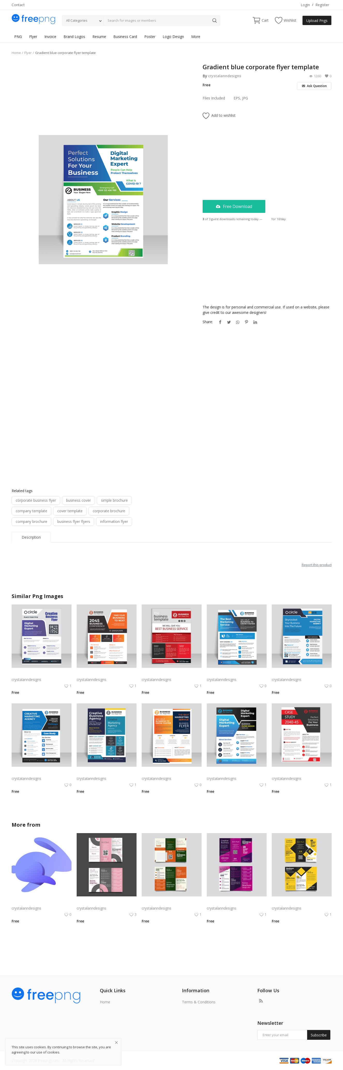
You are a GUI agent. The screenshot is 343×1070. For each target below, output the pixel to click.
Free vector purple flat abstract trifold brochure (237, 902)
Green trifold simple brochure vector (172, 902)
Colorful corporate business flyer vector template (172, 673)
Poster (149, 36)
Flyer (33, 36)
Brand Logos (74, 36)
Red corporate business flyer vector (301, 772)
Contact (18, 4)
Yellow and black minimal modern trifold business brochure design (302, 902)
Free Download (234, 206)
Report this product (317, 564)
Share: (208, 321)
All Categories (76, 20)
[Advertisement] (103, 99)
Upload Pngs (317, 20)
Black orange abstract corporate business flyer (172, 772)
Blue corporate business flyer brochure (302, 673)
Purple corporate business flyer (37, 673)
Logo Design (173, 36)
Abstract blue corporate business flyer (107, 772)
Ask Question (314, 86)
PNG (18, 36)
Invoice (50, 36)
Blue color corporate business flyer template (41, 772)
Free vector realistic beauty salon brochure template (107, 902)
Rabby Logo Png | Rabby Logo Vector (41, 902)
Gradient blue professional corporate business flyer (237, 673)
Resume (99, 36)
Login (305, 4)
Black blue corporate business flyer (236, 772)
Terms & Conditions (199, 1001)
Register (322, 4)
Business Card (125, 36)
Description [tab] (31, 537)
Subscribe (319, 1035)
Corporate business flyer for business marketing (107, 673)
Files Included (214, 98)
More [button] (195, 36)
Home (16, 52)
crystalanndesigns (224, 75)
